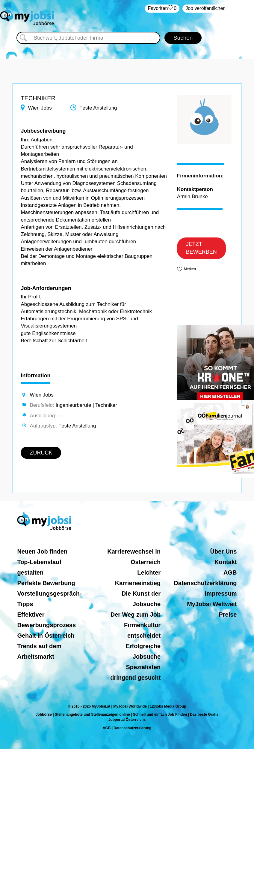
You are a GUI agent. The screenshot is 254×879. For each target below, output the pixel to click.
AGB (230, 572)
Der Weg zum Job (136, 614)
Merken (190, 269)
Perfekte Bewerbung (46, 583)
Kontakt (225, 562)
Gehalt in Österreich (45, 635)
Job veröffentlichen (205, 8)
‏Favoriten (162, 8)
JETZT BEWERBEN (201, 248)
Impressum (221, 593)
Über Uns (223, 551)
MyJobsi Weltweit (212, 604)
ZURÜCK (41, 453)
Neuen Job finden (42, 551)
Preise (228, 614)
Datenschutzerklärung (205, 583)
